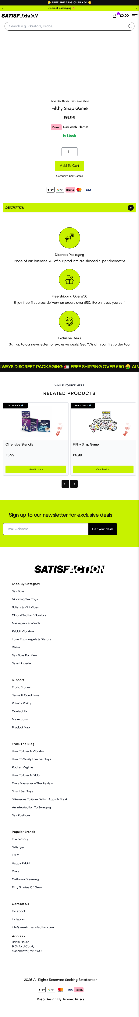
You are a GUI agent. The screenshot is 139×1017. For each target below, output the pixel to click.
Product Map (21, 727)
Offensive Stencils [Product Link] (19, 444)
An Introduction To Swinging (31, 807)
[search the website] (130, 26)
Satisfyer (18, 847)
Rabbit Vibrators (23, 631)
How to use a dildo (26, 775)
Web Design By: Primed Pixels (60, 999)
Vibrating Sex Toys (25, 599)
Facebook (19, 911)
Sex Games (63, 101)
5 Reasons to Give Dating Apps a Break (40, 799)
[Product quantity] (69, 151)
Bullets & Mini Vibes (25, 607)
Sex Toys (18, 591)
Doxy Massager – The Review (32, 783)
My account (20, 719)
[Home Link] (20, 16)
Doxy (15, 871)
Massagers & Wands (26, 623)
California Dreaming (25, 879)
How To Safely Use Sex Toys (31, 759)
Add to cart (69, 166)
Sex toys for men (24, 655)
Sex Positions (21, 815)
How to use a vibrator (28, 751)
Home (53, 101)
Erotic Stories (21, 687)
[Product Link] (35, 421)
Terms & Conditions (25, 695)
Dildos (16, 647)
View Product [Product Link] (36, 469)
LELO (15, 855)
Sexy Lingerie (21, 663)
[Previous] (65, 484)
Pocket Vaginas (22, 767)
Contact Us (20, 711)
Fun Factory (20, 839)
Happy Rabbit (21, 863)
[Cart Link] (120, 15)
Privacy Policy (21, 703)
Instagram (18, 919)
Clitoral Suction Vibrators (29, 615)
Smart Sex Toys (22, 791)
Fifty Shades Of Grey (27, 887)
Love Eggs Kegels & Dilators (31, 639)
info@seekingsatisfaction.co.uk (33, 927)
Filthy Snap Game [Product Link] (86, 444)
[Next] (74, 484)
